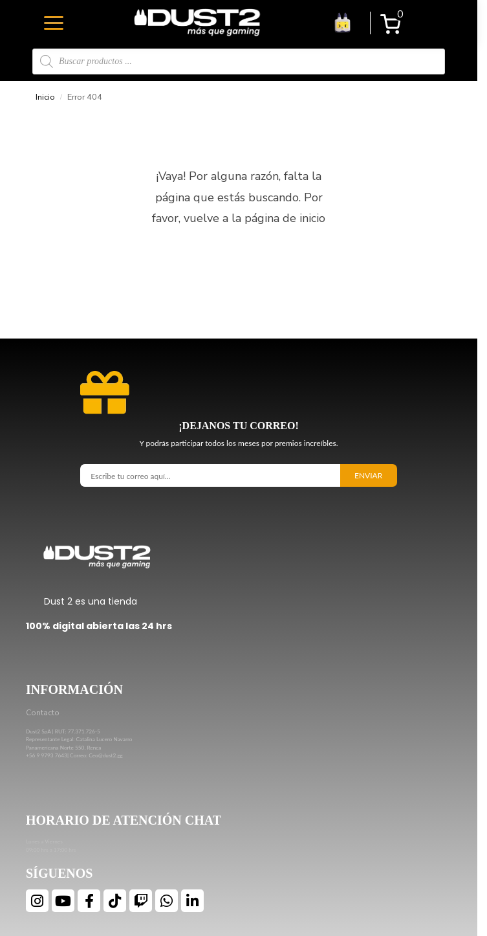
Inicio (45, 97)
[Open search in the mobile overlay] (238, 61)
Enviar (368, 475)
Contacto (43, 713)
